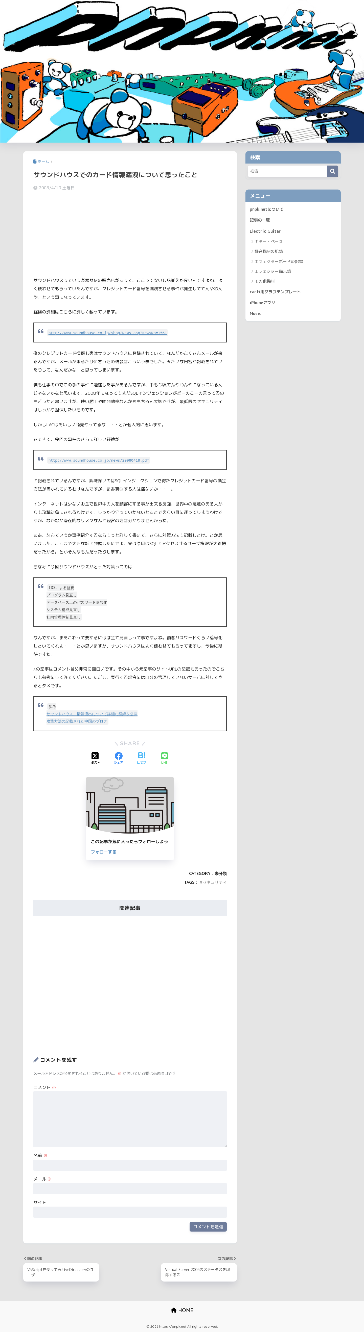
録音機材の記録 (269, 252)
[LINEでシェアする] (164, 758)
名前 (40, 1155)
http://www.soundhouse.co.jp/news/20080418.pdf (101, 460)
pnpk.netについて (267, 209)
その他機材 (265, 282)
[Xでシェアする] (95, 758)
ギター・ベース (269, 242)
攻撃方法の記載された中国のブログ (77, 721)
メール (42, 1179)
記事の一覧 (260, 221)
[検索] (332, 171)
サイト (39, 1202)
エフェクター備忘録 (273, 272)
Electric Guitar (266, 232)
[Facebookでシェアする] (118, 758)
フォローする (104, 852)
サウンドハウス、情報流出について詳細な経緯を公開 (92, 713)
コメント (44, 1087)
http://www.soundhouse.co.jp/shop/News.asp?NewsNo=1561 (110, 332)
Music (256, 315)
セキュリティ (214, 882)
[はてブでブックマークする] (141, 758)
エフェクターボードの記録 (279, 262)
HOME (182, 1311)
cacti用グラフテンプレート (276, 293)
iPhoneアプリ (263, 304)
